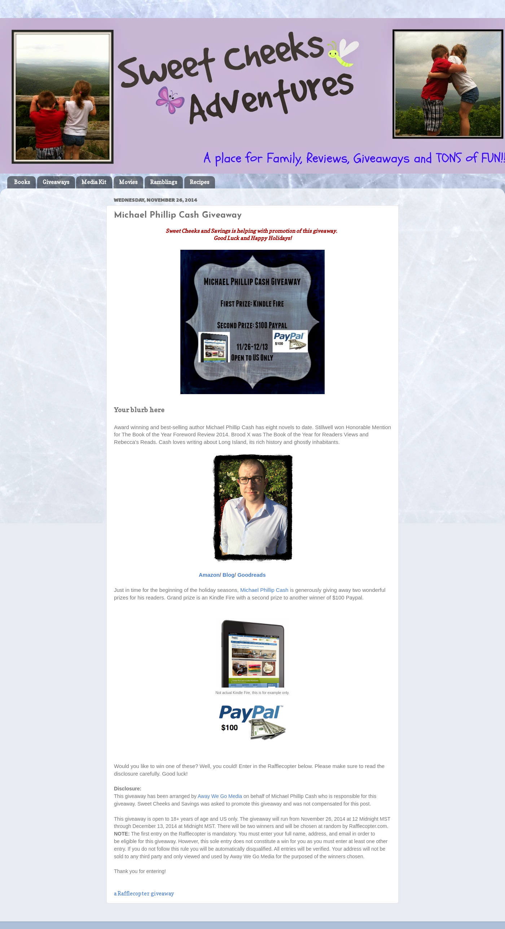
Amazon (209, 575)
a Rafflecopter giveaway (144, 893)
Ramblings (163, 182)
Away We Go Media (220, 796)
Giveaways (56, 182)
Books (22, 182)
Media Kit (94, 182)
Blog (228, 575)
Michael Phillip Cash (264, 590)
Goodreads (251, 575)
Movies (128, 182)
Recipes (199, 182)
